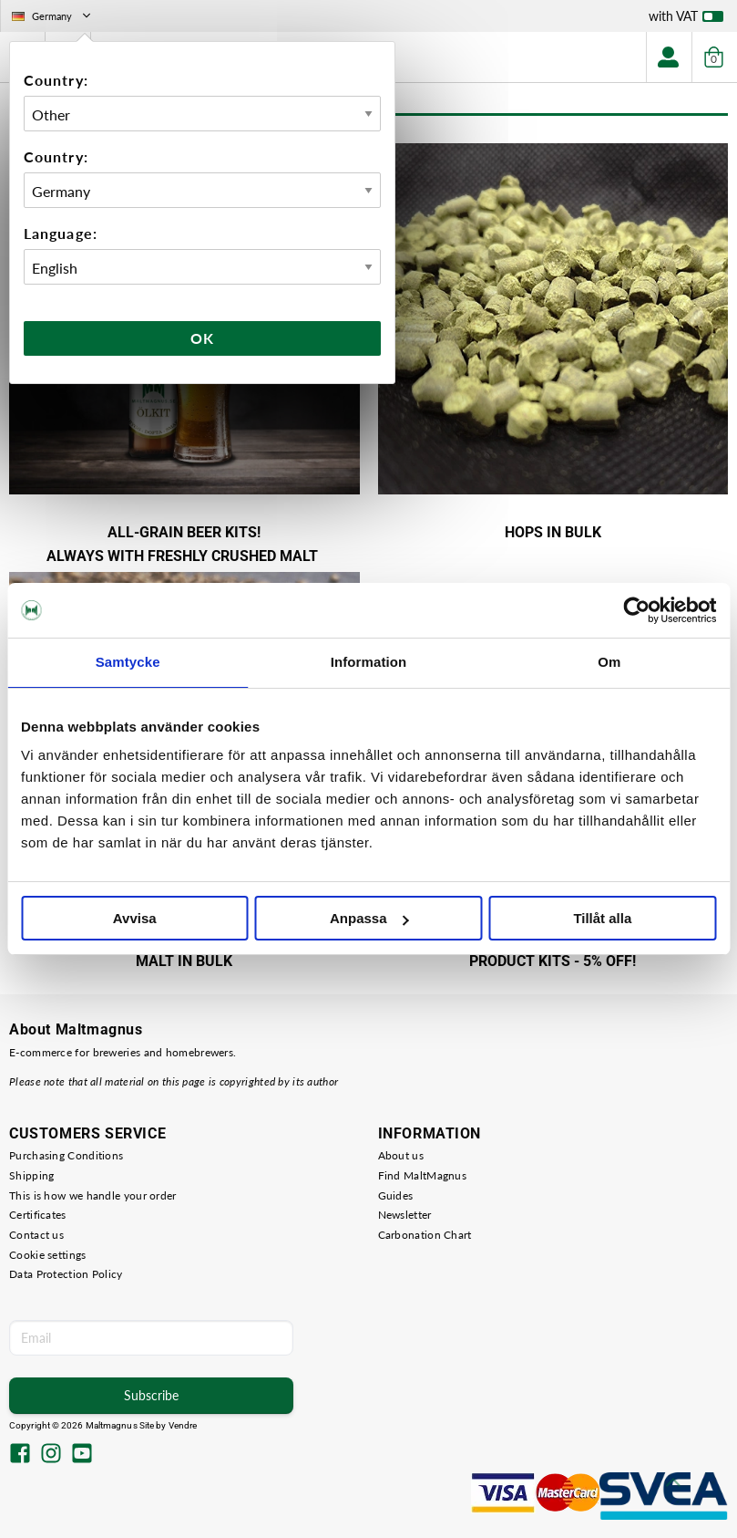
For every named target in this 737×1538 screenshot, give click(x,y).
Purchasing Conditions (66, 1155)
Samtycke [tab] (128, 662)
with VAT (686, 20)
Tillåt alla (602, 918)
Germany (53, 15)
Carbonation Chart (425, 1235)
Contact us (36, 1235)
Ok (202, 338)
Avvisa (135, 918)
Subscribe (151, 1395)
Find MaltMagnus (422, 1175)
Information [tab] (369, 662)
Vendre (183, 1425)
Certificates (38, 1214)
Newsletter (405, 1214)
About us (401, 1155)
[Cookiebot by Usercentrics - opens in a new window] (636, 610)
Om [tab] (609, 662)
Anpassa (369, 918)
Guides (396, 1195)
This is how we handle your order (93, 1195)
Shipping (31, 1175)
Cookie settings (48, 1255)
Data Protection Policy (66, 1274)
